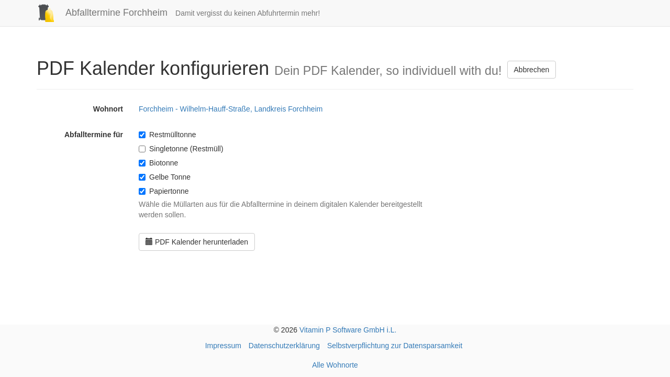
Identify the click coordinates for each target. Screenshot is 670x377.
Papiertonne (164, 191)
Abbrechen (532, 69)
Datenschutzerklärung (284, 345)
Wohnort (108, 109)
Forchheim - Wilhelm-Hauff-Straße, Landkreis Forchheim (230, 109)
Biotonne (158, 163)
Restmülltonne (167, 134)
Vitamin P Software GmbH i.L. (347, 330)
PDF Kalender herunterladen (197, 242)
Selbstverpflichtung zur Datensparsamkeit (394, 345)
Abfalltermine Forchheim (98, 12)
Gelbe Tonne (165, 177)
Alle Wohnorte (335, 365)
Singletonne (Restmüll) (181, 149)
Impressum (223, 345)
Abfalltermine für (93, 134)
